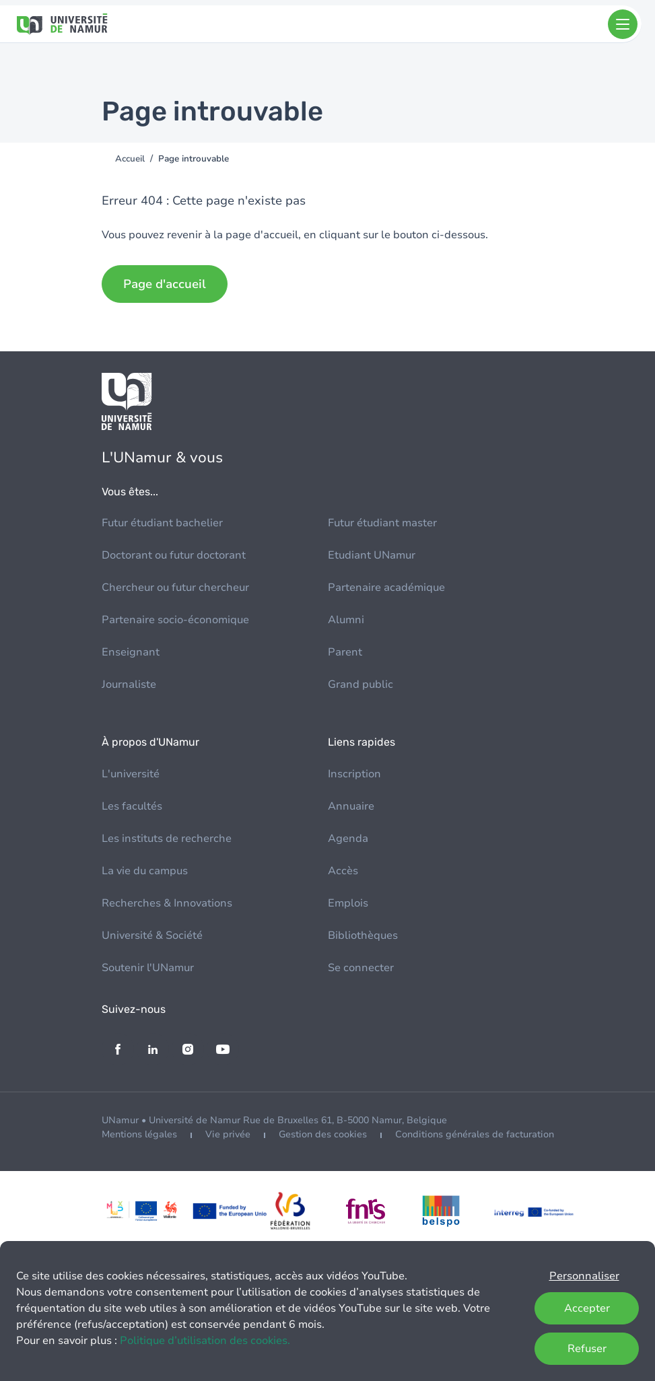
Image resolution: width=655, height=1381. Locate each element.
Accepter (587, 1308)
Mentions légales (139, 1134)
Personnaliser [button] (584, 1276)
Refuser (587, 1348)
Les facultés (132, 806)
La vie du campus (145, 870)
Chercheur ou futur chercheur (175, 587)
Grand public (360, 684)
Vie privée (227, 1134)
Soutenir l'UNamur (148, 967)
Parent (345, 652)
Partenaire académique (386, 587)
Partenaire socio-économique (175, 619)
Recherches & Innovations (167, 903)
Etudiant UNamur (371, 555)
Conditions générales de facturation (474, 1134)
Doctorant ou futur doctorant (174, 555)
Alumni (346, 619)
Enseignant (131, 652)
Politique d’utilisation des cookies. (205, 1340)
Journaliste (129, 684)
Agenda (348, 838)
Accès (343, 870)
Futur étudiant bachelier (162, 523)
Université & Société (152, 935)
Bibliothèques (363, 935)
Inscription (354, 774)
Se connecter (361, 967)
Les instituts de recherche (167, 838)
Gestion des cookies (323, 1134)
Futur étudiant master (382, 523)
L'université (131, 774)
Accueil (130, 158)
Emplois (348, 903)
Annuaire (351, 806)
